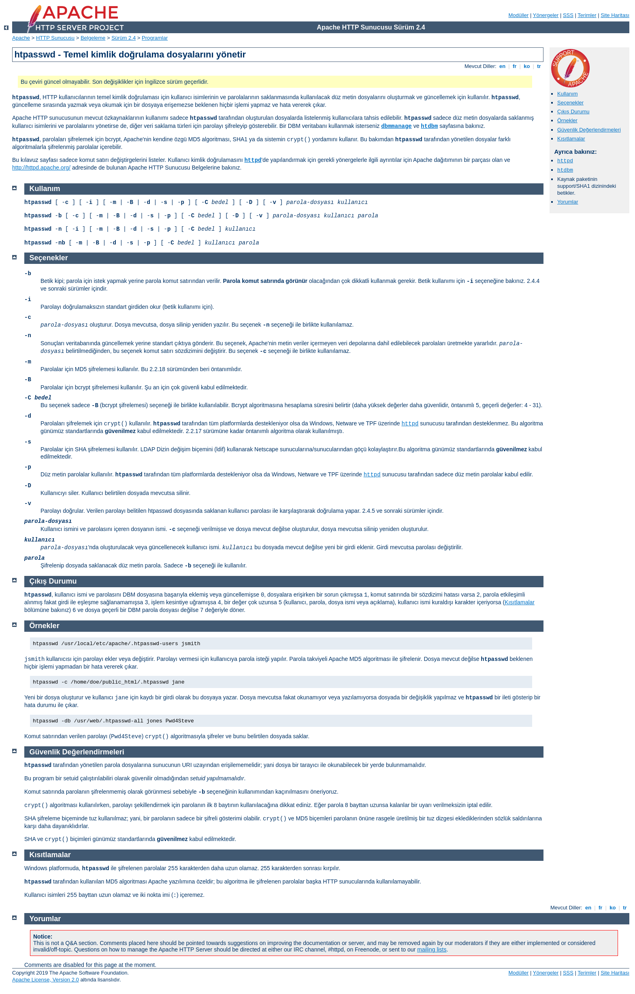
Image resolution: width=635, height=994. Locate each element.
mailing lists (431, 949)
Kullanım (567, 94)
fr (514, 66)
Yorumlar (567, 202)
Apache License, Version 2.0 (45, 980)
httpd (252, 160)
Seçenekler (570, 103)
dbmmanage (396, 126)
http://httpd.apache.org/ (41, 167)
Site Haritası (615, 15)
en (502, 66)
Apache (21, 38)
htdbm (429, 126)
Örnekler (567, 120)
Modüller (519, 15)
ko (526, 66)
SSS (568, 15)
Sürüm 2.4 (123, 38)
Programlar (155, 38)
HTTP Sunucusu (55, 38)
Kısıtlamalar (571, 139)
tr (539, 66)
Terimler (586, 15)
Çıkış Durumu (573, 111)
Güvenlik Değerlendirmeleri (589, 130)
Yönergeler (546, 15)
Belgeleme (93, 38)
